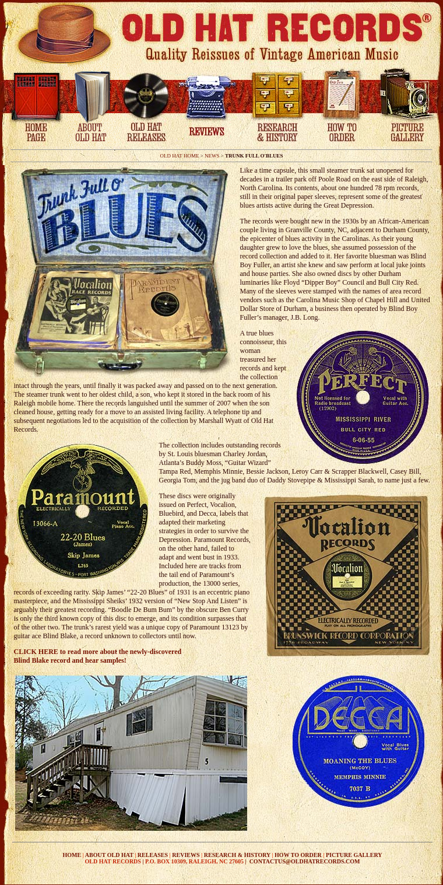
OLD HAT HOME (179, 156)
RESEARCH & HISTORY (237, 855)
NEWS (212, 156)
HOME (72, 855)
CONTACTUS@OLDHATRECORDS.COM (304, 861)
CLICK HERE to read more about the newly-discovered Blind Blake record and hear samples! (98, 656)
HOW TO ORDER (298, 855)
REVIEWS (185, 855)
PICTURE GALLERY (354, 855)
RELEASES (153, 855)
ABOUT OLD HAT (109, 855)
